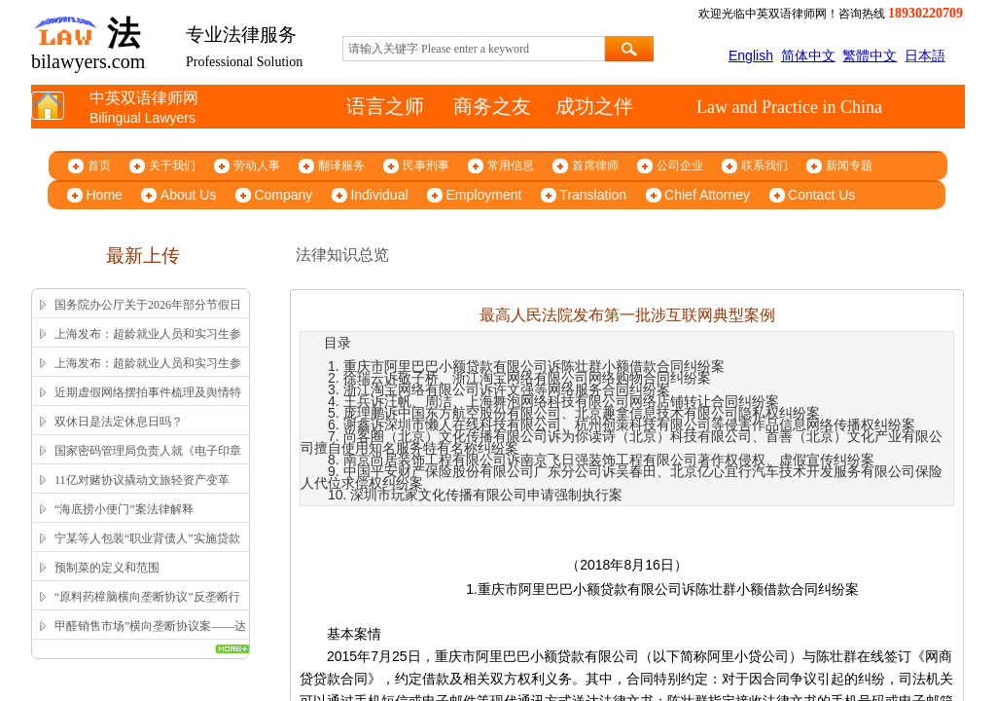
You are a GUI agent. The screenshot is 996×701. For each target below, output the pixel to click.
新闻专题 (849, 165)
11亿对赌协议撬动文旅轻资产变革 (142, 480)
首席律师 (595, 165)
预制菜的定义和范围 (107, 567)
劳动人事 (256, 165)
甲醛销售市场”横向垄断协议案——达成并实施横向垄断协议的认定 (150, 638)
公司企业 (680, 165)
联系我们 (764, 165)
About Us (188, 195)
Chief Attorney (707, 195)
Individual (379, 195)
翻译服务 (341, 165)
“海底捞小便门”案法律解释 (124, 509)
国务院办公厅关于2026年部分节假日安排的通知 (147, 317)
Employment (484, 195)
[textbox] (473, 48)
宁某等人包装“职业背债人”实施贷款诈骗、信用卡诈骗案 (147, 551)
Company (283, 195)
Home (105, 195)
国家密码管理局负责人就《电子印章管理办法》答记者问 (147, 463)
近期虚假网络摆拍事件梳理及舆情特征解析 (147, 405)
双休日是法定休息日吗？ (118, 421)
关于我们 (172, 165)
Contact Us (821, 195)
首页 (99, 165)
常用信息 (510, 165)
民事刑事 (426, 165)
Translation (592, 195)
